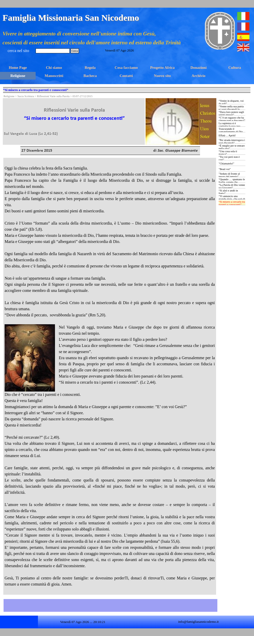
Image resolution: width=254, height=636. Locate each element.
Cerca (75, 50)
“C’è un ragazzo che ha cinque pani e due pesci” (232, 119)
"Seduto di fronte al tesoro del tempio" (229, 175)
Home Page (18, 68)
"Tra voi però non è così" (229, 158)
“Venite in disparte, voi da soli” (231, 102)
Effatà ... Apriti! (227, 135)
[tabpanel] (74, 117)
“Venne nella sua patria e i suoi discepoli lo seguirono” (231, 109)
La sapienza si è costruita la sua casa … (231, 124)
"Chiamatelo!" (226, 163)
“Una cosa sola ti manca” (228, 152)
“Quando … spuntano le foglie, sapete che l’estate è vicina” (232, 182)
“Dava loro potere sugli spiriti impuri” (231, 113)
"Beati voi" (225, 169)
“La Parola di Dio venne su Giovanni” (232, 186)
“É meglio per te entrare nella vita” (232, 147)
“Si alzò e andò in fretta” (228, 192)
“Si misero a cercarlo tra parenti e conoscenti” (232, 203)
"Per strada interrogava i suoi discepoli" (232, 141)
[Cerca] (53, 50)
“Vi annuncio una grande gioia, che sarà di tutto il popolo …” (232, 199)
